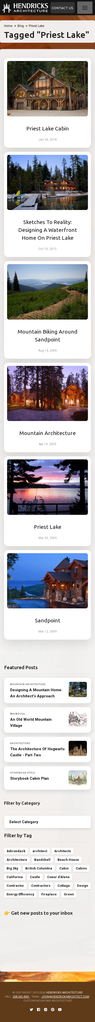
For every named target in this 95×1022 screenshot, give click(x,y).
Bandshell (42, 860)
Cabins (81, 868)
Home (8, 26)
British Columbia (38, 868)
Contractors (40, 886)
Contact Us (62, 8)
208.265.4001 (21, 996)
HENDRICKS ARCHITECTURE (64, 992)
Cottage (64, 886)
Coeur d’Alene (58, 877)
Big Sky (12, 868)
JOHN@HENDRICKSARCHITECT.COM (65, 996)
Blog (20, 26)
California (15, 877)
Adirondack (16, 851)
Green (69, 894)
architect (39, 851)
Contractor (15, 886)
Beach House (68, 860)
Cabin (64, 868)
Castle (35, 877)
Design (82, 886)
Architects (62, 851)
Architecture (17, 860)
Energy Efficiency (20, 894)
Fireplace (49, 894)
